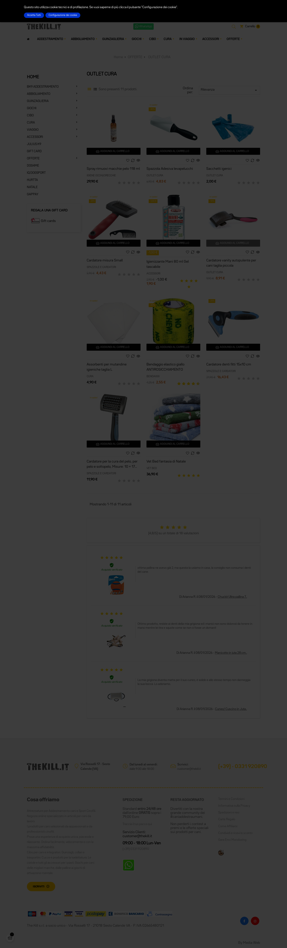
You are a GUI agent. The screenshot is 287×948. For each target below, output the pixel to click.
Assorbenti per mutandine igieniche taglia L (107, 367)
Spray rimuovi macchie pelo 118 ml (113, 168)
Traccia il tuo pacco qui (137, 824)
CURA (31, 122)
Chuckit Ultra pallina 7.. (232, 597)
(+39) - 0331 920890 (242, 766)
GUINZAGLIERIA (38, 101)
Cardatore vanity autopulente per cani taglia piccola (231, 263)
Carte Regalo (226, 819)
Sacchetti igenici (219, 168)
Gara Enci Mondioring (232, 840)
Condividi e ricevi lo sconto (235, 833)
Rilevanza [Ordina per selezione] (229, 90)
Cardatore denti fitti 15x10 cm (228, 364)
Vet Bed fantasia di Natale (166, 461)
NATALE (32, 187)
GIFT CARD (34, 151)
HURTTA (32, 180)
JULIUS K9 (34, 144)
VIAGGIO (32, 130)
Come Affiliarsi (227, 826)
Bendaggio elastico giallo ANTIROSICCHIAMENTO (165, 367)
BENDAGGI (152, 376)
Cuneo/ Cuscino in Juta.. (231, 709)
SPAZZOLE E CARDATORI (101, 267)
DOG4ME (33, 165)
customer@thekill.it (189, 769)
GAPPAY (32, 194)
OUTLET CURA (154, 175)
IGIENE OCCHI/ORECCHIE (101, 175)
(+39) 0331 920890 (136, 849)
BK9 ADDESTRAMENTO (43, 86)
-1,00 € (152, 252)
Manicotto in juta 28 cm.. (231, 653)
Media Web (251, 942)
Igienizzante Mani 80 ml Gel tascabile (167, 264)
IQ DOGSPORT (36, 173)
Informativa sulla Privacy (234, 806)
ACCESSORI (35, 137)
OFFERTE (33, 158)
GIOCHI (31, 108)
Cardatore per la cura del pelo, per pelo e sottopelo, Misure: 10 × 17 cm (112, 464)
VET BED (151, 468)
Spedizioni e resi (228, 812)
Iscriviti (38, 886)
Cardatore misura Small (105, 260)
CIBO (30, 115)
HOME (33, 77)
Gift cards (48, 221)
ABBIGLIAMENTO (38, 94)
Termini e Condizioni (231, 799)
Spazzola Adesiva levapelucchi (169, 168)
